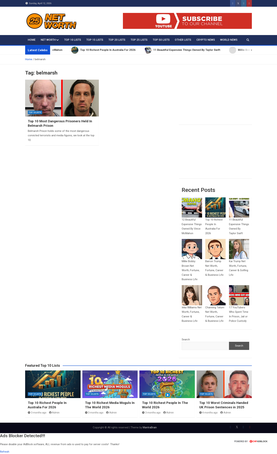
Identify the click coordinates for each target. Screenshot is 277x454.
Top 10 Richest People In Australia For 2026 (47, 405)
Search (186, 339)
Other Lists (183, 39)
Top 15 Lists (94, 39)
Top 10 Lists (72, 39)
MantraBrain (150, 427)
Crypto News (205, 39)
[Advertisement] (215, 97)
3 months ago (37, 412)
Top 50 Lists (161, 39)
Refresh (4, 451)
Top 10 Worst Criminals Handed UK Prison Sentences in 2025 (223, 405)
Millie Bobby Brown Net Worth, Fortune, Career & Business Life (191, 270)
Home (31, 39)
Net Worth (48, 39)
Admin (54, 412)
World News (228, 39)
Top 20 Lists (116, 39)
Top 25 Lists (139, 39)
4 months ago (208, 412)
